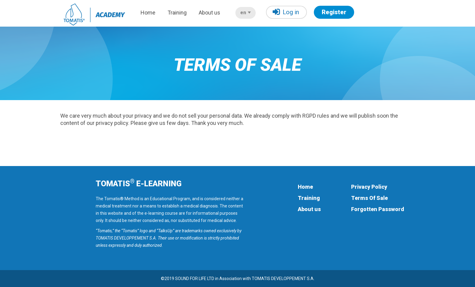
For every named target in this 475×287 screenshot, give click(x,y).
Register (334, 12)
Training (177, 12)
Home (148, 12)
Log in (286, 12)
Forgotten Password (377, 209)
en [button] (245, 12)
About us (209, 12)
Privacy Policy (369, 187)
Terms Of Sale (369, 198)
